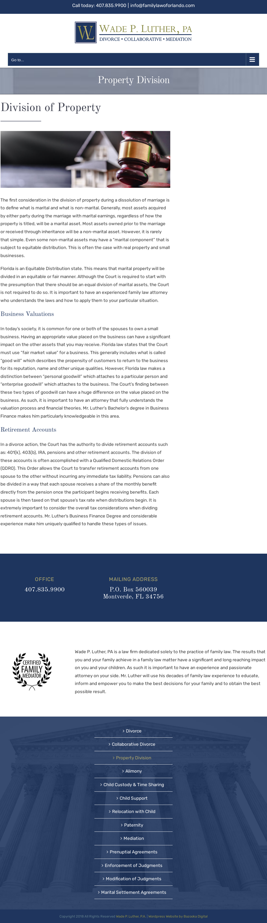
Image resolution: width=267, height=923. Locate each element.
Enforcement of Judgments (133, 865)
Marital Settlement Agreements (133, 892)
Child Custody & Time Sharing (134, 784)
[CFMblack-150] (32, 654)
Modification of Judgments (133, 878)
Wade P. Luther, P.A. (131, 916)
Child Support (134, 798)
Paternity (133, 825)
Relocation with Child (133, 811)
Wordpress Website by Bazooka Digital (178, 916)
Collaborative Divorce (133, 744)
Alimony (133, 771)
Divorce (134, 730)
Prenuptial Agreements (133, 851)
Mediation (134, 838)
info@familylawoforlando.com (162, 5)
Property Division (133, 757)
